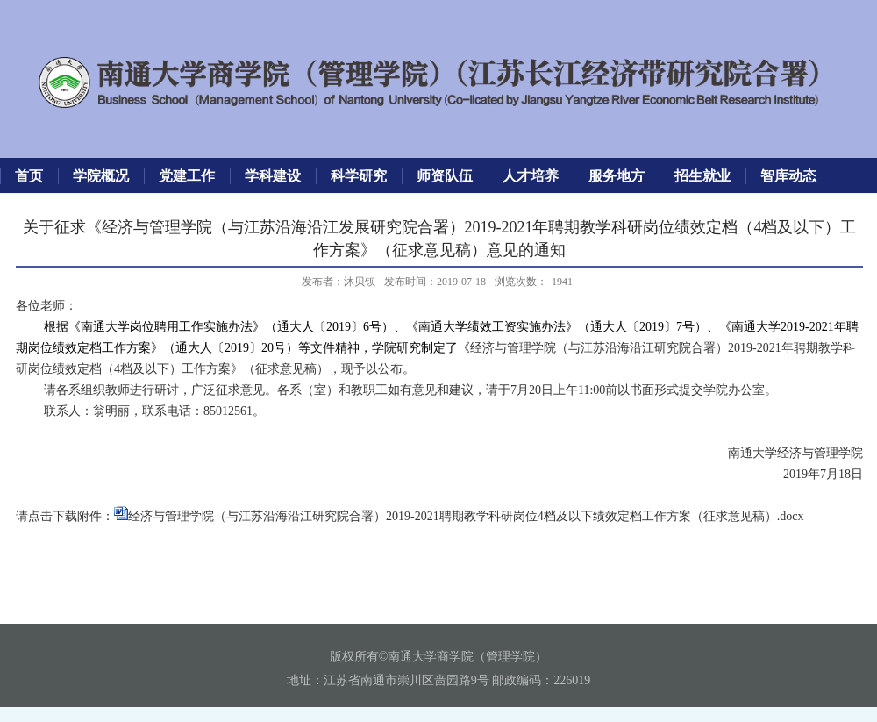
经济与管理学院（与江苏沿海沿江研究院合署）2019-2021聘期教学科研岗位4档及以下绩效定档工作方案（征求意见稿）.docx (465, 516)
